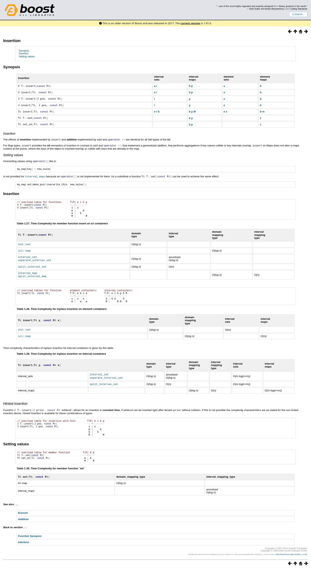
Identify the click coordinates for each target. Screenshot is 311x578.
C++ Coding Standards (296, 9)
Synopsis (24, 50)
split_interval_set (32, 268)
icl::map (24, 253)
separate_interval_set (34, 262)
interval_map (27, 274)
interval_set (27, 259)
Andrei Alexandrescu (274, 9)
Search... (298, 14)
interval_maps (35, 175)
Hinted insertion (15, 407)
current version (190, 23)
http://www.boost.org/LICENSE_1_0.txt (291, 563)
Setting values (27, 56)
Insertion (12, 40)
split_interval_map (32, 277)
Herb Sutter (254, 9)
